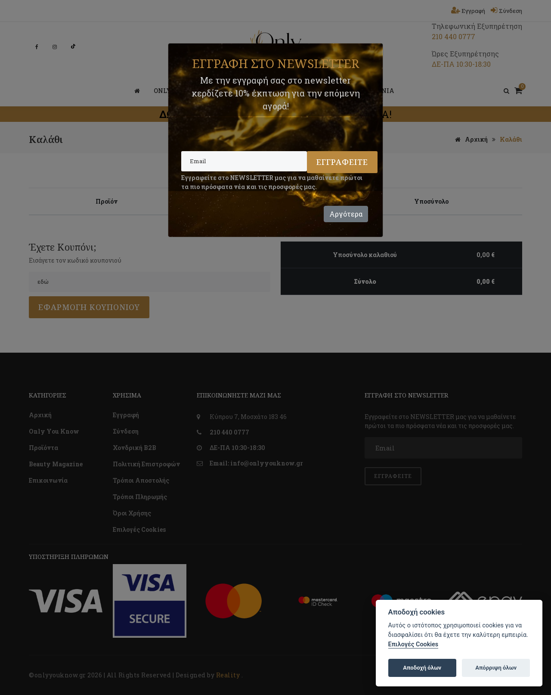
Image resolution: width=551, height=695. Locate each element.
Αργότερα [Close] (345, 213)
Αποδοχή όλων (422, 667)
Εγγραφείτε (342, 162)
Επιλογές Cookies (413, 644)
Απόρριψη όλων (496, 667)
